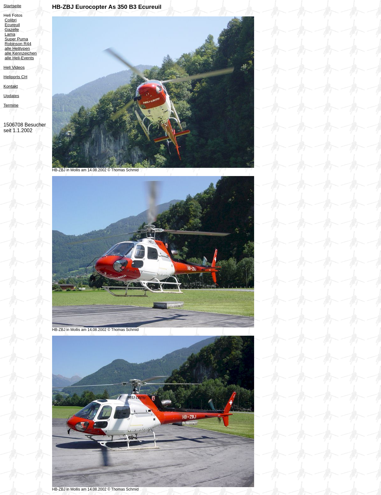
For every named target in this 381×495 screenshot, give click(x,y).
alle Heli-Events (19, 58)
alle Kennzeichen (21, 53)
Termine (10, 105)
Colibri (11, 20)
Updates (11, 95)
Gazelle (12, 29)
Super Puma (16, 39)
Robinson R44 (18, 43)
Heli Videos (14, 67)
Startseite (12, 5)
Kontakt (10, 86)
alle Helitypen (17, 48)
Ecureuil (12, 24)
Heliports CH (15, 76)
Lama (10, 34)
